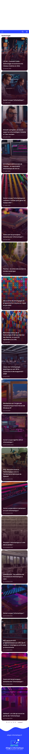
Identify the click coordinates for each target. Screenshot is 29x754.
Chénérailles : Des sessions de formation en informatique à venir (13, 576)
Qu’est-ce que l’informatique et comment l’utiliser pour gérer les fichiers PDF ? (14, 200)
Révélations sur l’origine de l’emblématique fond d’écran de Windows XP (14, 405)
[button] (23, 31)
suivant (20, 722)
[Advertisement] (14, 15)
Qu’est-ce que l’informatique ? (13, 100)
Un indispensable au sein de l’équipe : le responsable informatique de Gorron (12, 166)
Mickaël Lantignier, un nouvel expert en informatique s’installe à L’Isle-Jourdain (14, 132)
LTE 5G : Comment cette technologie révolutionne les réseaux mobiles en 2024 (13, 63)
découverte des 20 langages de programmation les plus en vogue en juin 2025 (14, 303)
